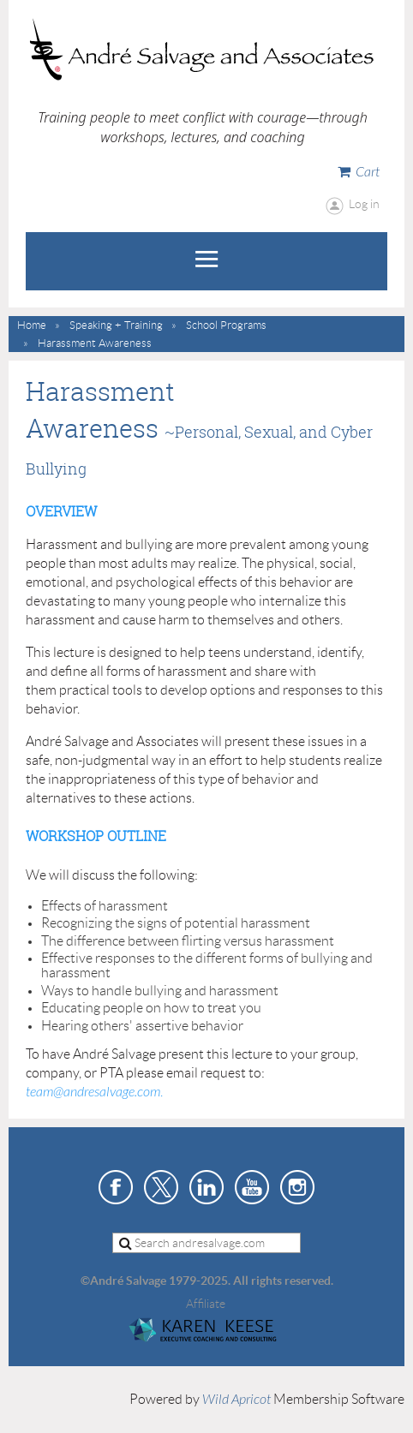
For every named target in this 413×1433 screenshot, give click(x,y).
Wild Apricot (236, 1399)
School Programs (226, 325)
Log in (364, 204)
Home (31, 325)
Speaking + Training (116, 325)
